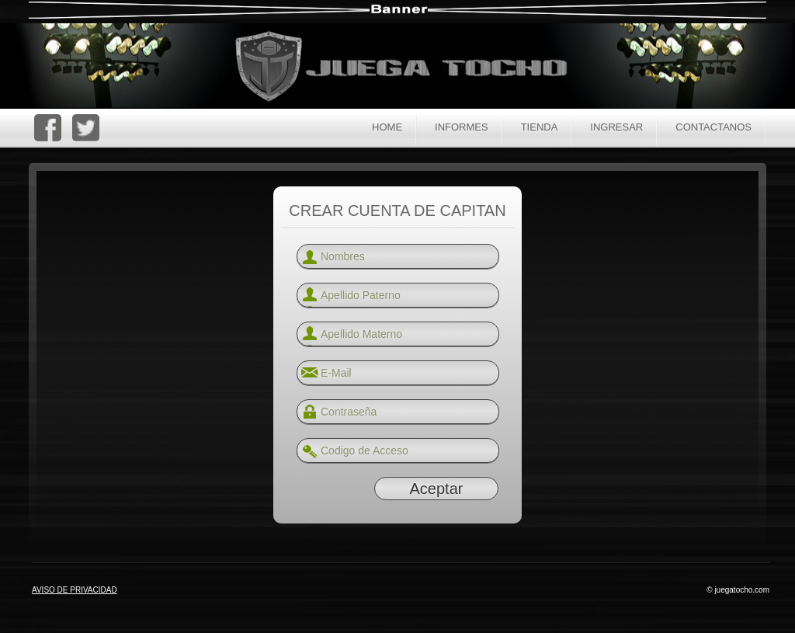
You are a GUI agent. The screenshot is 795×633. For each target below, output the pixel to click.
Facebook (47, 127)
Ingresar (616, 127)
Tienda (539, 127)
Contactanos (713, 127)
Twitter (85, 127)
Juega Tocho (410, 68)
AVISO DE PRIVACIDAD (74, 590)
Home (387, 127)
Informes (461, 127)
